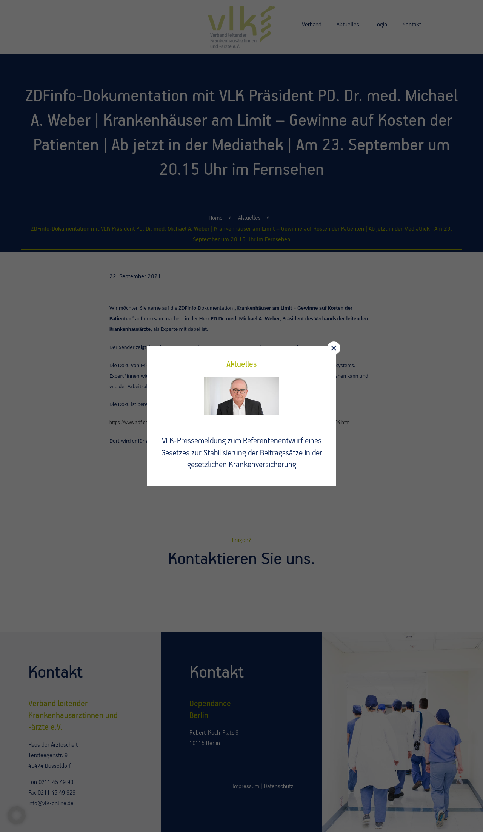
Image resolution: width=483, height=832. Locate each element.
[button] (16, 815)
